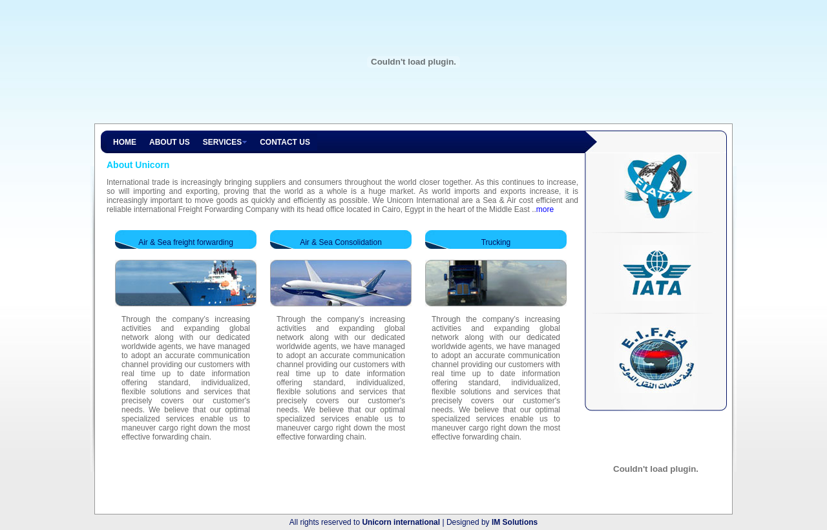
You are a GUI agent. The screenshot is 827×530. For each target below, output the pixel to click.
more (545, 209)
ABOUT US (169, 142)
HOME (124, 142)
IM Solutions (515, 522)
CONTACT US (285, 142)
